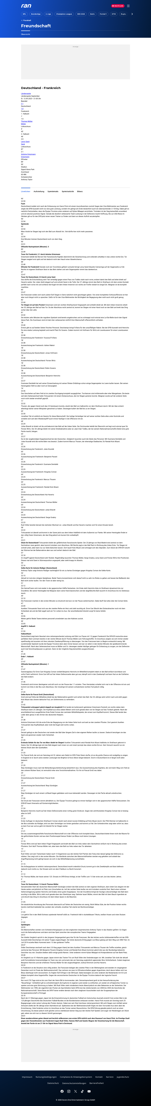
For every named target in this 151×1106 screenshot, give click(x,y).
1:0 (22, 109)
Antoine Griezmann (28, 154)
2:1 (22, 104)
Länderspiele (26, 94)
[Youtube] (89, 1091)
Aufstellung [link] (39, 191)
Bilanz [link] (80, 191)
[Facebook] (62, 1091)
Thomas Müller (27, 121)
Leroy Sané (25, 142)
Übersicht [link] (25, 34)
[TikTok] (82, 1091)
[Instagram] (68, 1091)
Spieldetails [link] (53, 191)
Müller (23, 124)
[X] (75, 1091)
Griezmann (25, 157)
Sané (23, 144)
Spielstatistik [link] (68, 191)
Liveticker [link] (25, 191)
